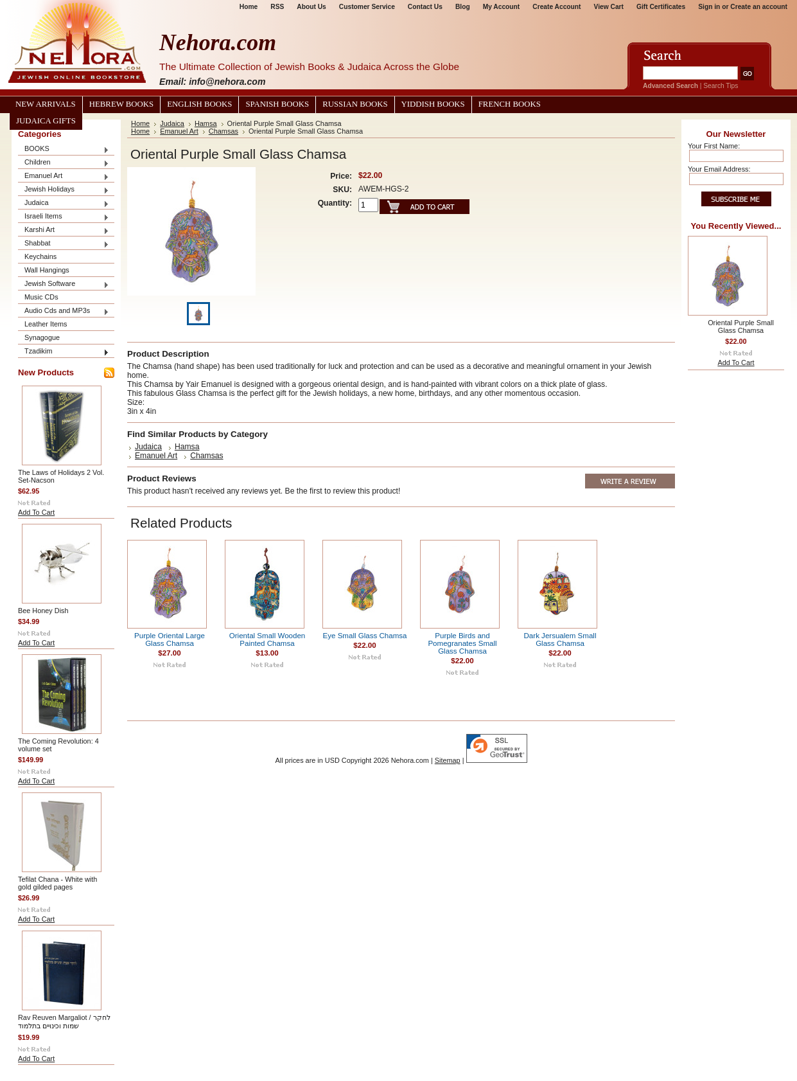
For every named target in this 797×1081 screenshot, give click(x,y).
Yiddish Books (433, 104)
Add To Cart (36, 512)
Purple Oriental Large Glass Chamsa (169, 639)
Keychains (40, 256)
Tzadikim (63, 352)
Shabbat (63, 244)
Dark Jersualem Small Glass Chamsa (560, 639)
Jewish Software (63, 284)
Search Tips (720, 85)
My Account (501, 6)
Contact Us (425, 6)
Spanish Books (277, 104)
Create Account (556, 6)
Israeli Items (63, 217)
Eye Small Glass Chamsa (365, 635)
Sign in (709, 6)
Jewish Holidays (63, 190)
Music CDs (41, 297)
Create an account (758, 6)
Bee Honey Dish (43, 610)
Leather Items (45, 324)
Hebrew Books (121, 104)
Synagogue (42, 337)
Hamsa (206, 123)
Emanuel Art (63, 176)
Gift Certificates (660, 6)
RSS (277, 6)
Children (63, 163)
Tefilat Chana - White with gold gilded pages (57, 883)
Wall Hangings (46, 270)
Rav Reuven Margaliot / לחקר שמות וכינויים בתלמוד (64, 1022)
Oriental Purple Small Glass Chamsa (741, 326)
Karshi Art (63, 230)
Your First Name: (714, 146)
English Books (199, 104)
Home (249, 6)
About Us (311, 6)
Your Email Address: (719, 169)
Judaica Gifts (46, 120)
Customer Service (367, 6)
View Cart (609, 6)
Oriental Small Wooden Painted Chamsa (267, 639)
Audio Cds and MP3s (63, 311)
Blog (462, 6)
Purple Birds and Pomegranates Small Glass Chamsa (462, 643)
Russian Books (354, 104)
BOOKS (63, 149)
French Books (509, 104)
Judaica (63, 203)
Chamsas (223, 131)
